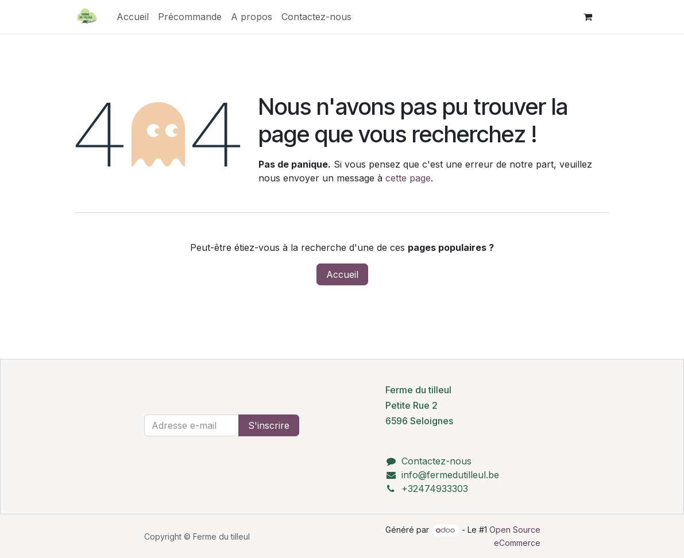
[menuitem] (132, 16)
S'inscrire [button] (268, 425)
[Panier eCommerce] (588, 17)
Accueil (342, 274)
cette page (408, 178)
